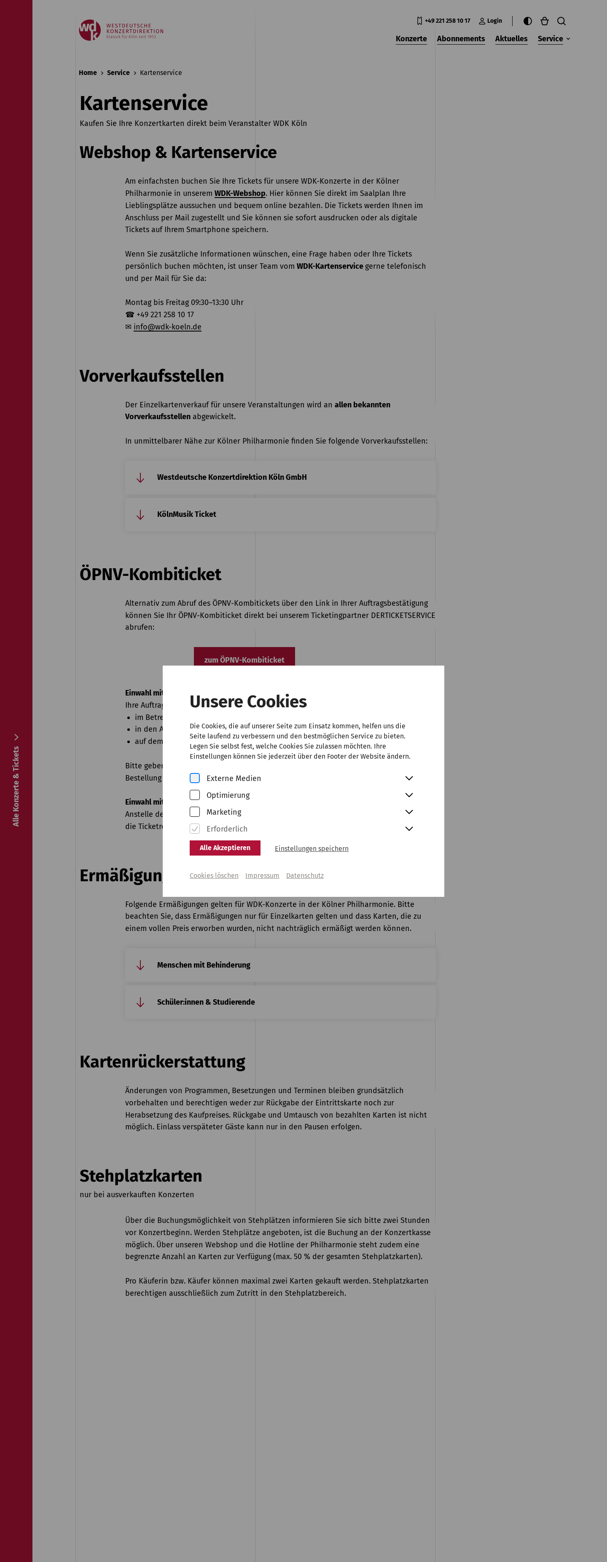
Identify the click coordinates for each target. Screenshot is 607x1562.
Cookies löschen (214, 869)
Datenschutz (305, 869)
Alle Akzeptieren (225, 841)
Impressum (262, 869)
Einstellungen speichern (312, 842)
